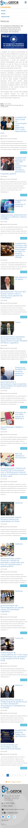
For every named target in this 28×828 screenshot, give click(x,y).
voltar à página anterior (14, 782)
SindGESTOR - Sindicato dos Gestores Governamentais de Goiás (14, 789)
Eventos (3, 13)
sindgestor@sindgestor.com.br (13, 809)
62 (8, 803)
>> (25, 775)
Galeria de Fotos (5, 16)
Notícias (3, 10)
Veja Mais (23, 152)
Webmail (5, 820)
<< (2, 775)
